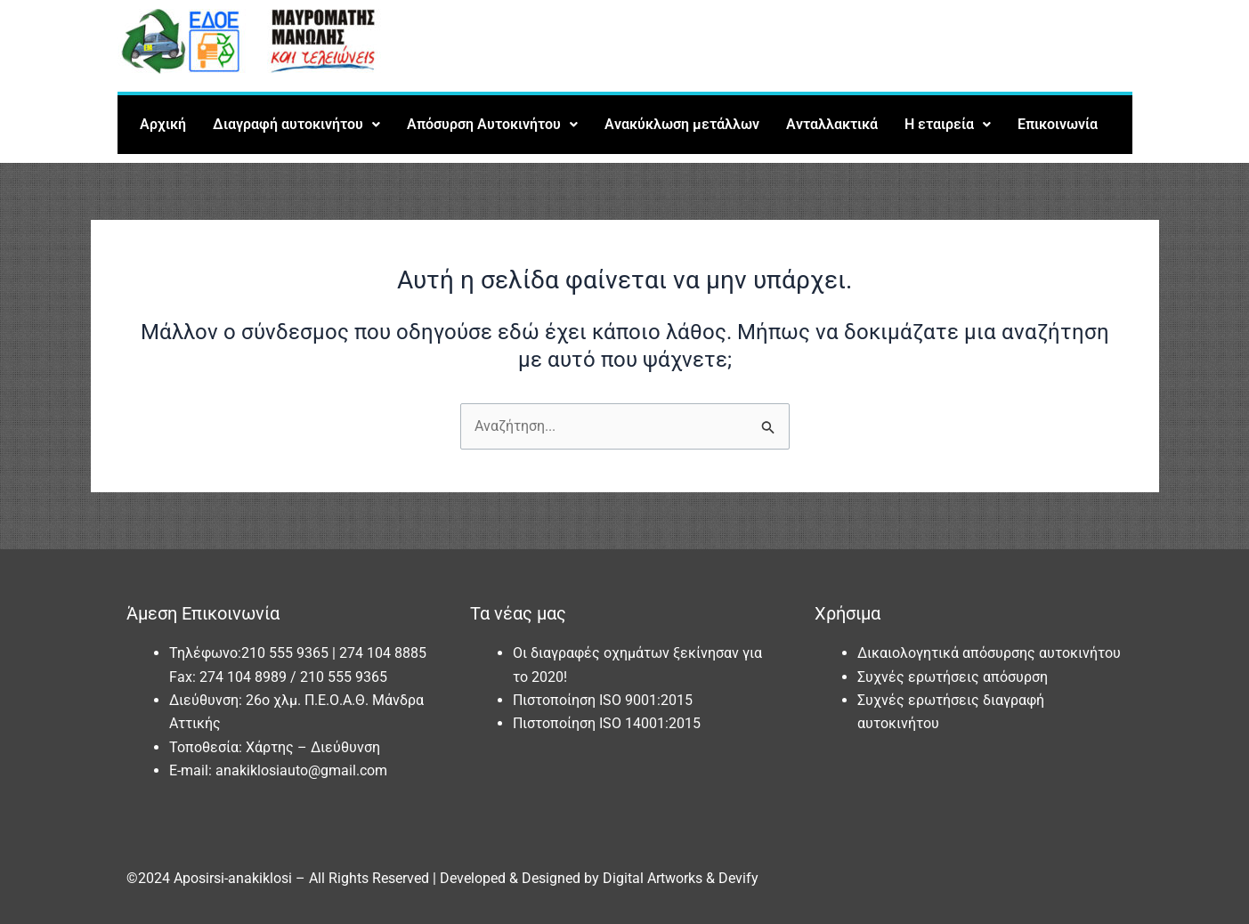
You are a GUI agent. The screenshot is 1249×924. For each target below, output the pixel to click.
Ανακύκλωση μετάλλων (681, 124)
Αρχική (163, 124)
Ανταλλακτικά (832, 124)
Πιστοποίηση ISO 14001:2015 (607, 723)
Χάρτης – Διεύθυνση (313, 747)
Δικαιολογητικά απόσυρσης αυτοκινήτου (989, 652)
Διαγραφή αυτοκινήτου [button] (296, 124)
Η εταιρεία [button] (947, 124)
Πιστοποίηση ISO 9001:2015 (603, 700)
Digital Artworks (652, 878)
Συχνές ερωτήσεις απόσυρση (952, 677)
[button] (296, 124)
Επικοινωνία (1058, 124)
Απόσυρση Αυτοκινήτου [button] (492, 124)
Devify (738, 878)
